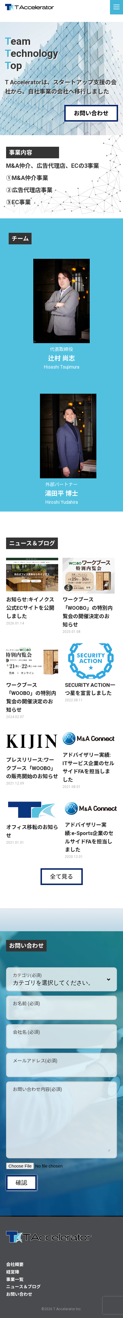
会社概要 (14, 1264)
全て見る (61, 876)
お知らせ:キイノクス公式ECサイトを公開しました (30, 607)
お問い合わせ (91, 113)
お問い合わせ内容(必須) (37, 1089)
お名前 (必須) (26, 1003)
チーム (20, 238)
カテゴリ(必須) (27, 975)
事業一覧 (14, 1279)
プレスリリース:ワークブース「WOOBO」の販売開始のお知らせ (32, 768)
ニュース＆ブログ (32, 543)
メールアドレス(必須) (35, 1061)
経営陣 (12, 1272)
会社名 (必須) (26, 1032)
